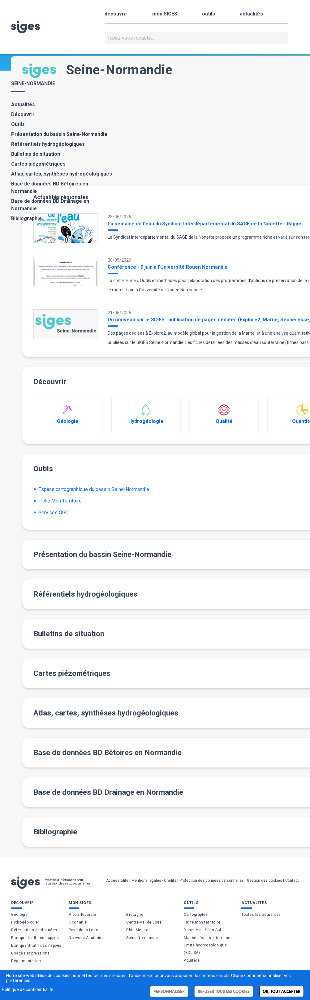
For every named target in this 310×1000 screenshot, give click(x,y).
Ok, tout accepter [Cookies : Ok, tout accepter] (281, 991)
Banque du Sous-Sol (202, 930)
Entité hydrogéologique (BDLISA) (205, 949)
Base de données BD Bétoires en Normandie (49, 187)
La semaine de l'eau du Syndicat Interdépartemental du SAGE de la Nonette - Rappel (205, 224)
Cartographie (196, 914)
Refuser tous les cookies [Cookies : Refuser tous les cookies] (224, 991)
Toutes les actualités (261, 914)
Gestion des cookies (264, 880)
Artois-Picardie (82, 914)
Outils (18, 124)
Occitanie (78, 922)
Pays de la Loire (83, 930)
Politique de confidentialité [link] (28, 989)
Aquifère (192, 960)
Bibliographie (26, 218)
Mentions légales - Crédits (153, 880)
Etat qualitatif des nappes (35, 938)
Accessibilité (117, 880)
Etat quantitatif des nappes (36, 945)
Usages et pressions (30, 953)
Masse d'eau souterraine (207, 938)
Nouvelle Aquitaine (86, 938)
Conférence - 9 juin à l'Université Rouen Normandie (168, 267)
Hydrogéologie (145, 414)
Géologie (67, 414)
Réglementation (26, 961)
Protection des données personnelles (211, 880)
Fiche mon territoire (202, 922)
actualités (251, 14)
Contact (292, 880)
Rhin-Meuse (137, 930)
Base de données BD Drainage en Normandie (50, 204)
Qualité (224, 414)
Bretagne (134, 914)
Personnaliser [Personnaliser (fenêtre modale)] (169, 991)
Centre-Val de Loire (144, 922)
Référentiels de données (34, 930)
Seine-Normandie (142, 938)
